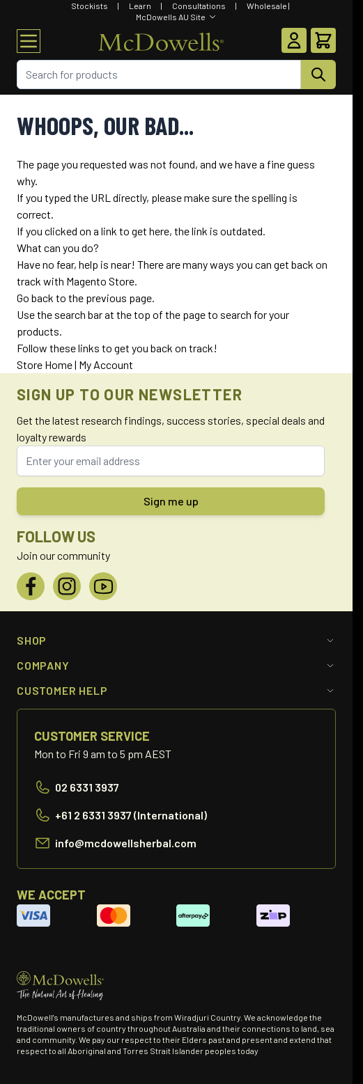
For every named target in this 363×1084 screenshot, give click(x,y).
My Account (106, 364)
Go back (35, 297)
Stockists (89, 5)
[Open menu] (28, 41)
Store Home (44, 364)
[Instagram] (67, 586)
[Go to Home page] (161, 41)
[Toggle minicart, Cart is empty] (323, 40)
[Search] (318, 74)
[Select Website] (176, 16)
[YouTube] (103, 586)
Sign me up (171, 501)
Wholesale (267, 5)
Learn (140, 5)
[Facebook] (31, 586)
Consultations (199, 5)
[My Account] (294, 40)
